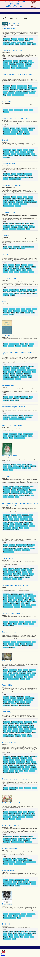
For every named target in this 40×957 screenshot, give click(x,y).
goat (17, 601)
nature (14, 153)
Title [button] (8, 25)
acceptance (6, 38)
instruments (6, 703)
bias (29, 758)
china (5, 572)
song (16, 155)
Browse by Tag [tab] (12, 23)
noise (12, 675)
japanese (5, 769)
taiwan (28, 577)
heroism (12, 375)
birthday (12, 544)
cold (16, 725)
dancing (11, 436)
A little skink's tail (8, 29)
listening (30, 152)
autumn (20, 86)
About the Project (33, 3)
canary (25, 150)
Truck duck (6, 924)
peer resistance (7, 527)
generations (32, 765)
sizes (23, 605)
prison (11, 770)
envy (34, 289)
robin (5, 155)
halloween (12, 91)
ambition (15, 836)
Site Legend (33, 5)
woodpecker (6, 157)
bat (25, 86)
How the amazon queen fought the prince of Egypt (18, 353)
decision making (26, 371)
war (17, 772)
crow (5, 40)
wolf (17, 529)
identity (26, 524)
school (5, 248)
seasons (25, 623)
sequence (11, 647)
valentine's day (25, 550)
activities (5, 128)
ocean (5, 575)
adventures (6, 86)
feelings (11, 175)
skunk (17, 44)
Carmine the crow (8, 164)
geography (14, 132)
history (28, 767)
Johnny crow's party (9, 456)
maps (21, 132)
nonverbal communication (21, 93)
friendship (12, 64)
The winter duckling (9, 870)
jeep (34, 933)
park (30, 493)
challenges (13, 87)
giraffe (27, 466)
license (10, 935)
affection (13, 721)
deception (24, 310)
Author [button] (12, 25)
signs (16, 577)
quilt (11, 863)
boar (4, 517)
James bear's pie (8, 385)
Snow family (6, 712)
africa (5, 568)
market (31, 573)
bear (11, 110)
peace (24, 375)
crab (4, 310)
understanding (20, 248)
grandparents (20, 64)
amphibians (6, 173)
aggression (14, 38)
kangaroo (33, 466)
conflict (13, 370)
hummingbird (15, 491)
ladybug (29, 491)
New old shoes (7, 558)
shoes (11, 577)
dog (31, 110)
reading (26, 548)
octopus (11, 345)
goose (14, 291)
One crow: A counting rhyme (12, 613)
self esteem (26, 133)
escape (16, 40)
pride (29, 375)
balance (26, 568)
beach (11, 486)
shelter (5, 818)
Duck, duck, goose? (9, 278)
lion (33, 312)
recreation (28, 66)
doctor (34, 266)
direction (25, 130)
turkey (13, 67)
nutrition (5, 400)
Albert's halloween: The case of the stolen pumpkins (17, 75)
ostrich (11, 314)
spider (24, 345)
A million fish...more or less (12, 50)
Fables (4, 301)
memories (17, 769)
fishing (5, 64)
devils (5, 701)
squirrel (23, 44)
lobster (5, 314)
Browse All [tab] (5, 23)
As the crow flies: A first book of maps (16, 118)
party (30, 436)
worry (18, 818)
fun (33, 89)
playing (12, 732)
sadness (5, 179)
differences (21, 198)
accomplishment (7, 366)
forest (21, 40)
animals (21, 38)
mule (23, 270)
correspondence (32, 87)
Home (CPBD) (34, 1)
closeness (24, 128)
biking (32, 568)
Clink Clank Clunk (8, 212)
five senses (6, 225)
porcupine (30, 42)
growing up (12, 202)
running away (6, 817)
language (23, 152)
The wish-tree (7, 904)
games (5, 91)
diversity (28, 763)
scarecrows (28, 417)
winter (12, 625)
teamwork (12, 229)
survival (32, 770)
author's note (6, 150)
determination (29, 520)
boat (10, 570)
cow (26, 223)
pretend (5, 789)
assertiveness (23, 60)
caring (5, 266)
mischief (5, 603)
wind (28, 678)
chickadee (6, 152)
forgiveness (24, 765)
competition (20, 698)
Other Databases (33, 7)
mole (24, 225)
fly (4, 291)
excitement (6, 312)
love (9, 730)
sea (32, 495)
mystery (11, 93)
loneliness (29, 175)
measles (28, 268)
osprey (25, 493)
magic (5, 177)
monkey (5, 526)
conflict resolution (22, 87)
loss (11, 769)
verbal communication (22, 67)
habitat (27, 40)
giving (5, 202)
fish (31, 62)
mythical (19, 862)
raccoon (21, 66)
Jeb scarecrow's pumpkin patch (13, 407)
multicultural (6, 66)
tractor (27, 937)
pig (4, 95)
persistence (6, 227)
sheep (11, 272)
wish (18, 917)
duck (9, 268)
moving (5, 770)
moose (12, 270)
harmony (5, 375)
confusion (12, 761)
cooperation (17, 813)
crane (16, 518)
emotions (5, 373)
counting (28, 622)
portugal (16, 575)
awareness (25, 515)
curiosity (11, 371)
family (26, 62)
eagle (31, 130)
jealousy (26, 291)
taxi (21, 937)
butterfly (5, 87)
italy (19, 573)
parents (10, 676)
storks (29, 293)
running (23, 293)
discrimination (20, 763)
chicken (11, 266)
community (32, 128)
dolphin (10, 522)
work (23, 419)
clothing (18, 572)
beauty (20, 196)
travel (28, 229)
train (32, 937)
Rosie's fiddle (7, 685)
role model (6, 377)
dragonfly (11, 643)
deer (10, 40)
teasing (13, 295)
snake (11, 469)
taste (17, 400)
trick (28, 44)
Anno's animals (7, 101)
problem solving (7, 605)
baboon (12, 309)
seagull (11, 155)
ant (26, 38)
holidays (19, 91)
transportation (20, 229)
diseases (27, 266)
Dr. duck (5, 255)
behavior (10, 723)
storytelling (6, 67)
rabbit (5, 44)
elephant (5, 112)
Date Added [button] (17, 25)
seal (29, 468)
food (17, 152)
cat (11, 62)
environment (6, 132)
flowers (12, 200)
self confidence (14, 377)
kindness (22, 175)
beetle (23, 309)
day (19, 130)
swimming (6, 295)
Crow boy (5, 235)
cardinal (31, 150)
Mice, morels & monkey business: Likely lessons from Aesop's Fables (20, 504)
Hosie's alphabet (8, 335)
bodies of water (24, 486)
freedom (24, 200)
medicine (5, 270)
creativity (5, 89)
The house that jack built (11, 803)
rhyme (5, 272)
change (23, 570)
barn (34, 721)
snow (5, 734)
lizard (19, 42)
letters (33, 91)
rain (10, 204)
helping (20, 291)
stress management (8, 550)
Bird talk (5, 140)
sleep (5, 678)
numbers (14, 66)
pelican (5, 293)
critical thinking (14, 89)
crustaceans (17, 310)
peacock (32, 291)
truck (19, 579)
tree (16, 497)
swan (34, 293)
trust (29, 377)
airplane (13, 756)
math (5, 93)
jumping (25, 573)
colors (30, 196)
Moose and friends (9, 536)
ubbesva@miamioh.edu (15, 952)
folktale (23, 701)
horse (18, 375)
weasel (32, 272)
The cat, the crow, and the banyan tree (16, 779)
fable (12, 312)
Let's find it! (6, 476)
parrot (5, 204)
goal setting (27, 373)
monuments (25, 769)
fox (12, 225)
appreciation (6, 368)
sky (21, 770)
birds (31, 38)
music (18, 603)
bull (9, 517)
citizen (18, 760)
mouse (11, 177)
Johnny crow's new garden (12, 425)
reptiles (11, 44)
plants (16, 495)
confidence (6, 370)
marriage (12, 815)
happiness (19, 202)
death (5, 763)
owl (24, 42)
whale (30, 345)
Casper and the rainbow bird (12, 185)
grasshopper (6, 491)
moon (26, 132)
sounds (22, 155)
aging (5, 264)
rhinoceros (18, 345)
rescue (17, 293)
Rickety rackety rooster (10, 661)
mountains (33, 769)
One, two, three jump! (10, 632)
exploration (6, 489)
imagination (6, 42)
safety (5, 647)
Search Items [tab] (20, 23)
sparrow (28, 155)
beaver (12, 223)
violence (18, 379)
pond (11, 293)
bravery (28, 696)
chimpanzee (32, 931)
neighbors (23, 436)
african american (7, 60)
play (10, 575)
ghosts (5, 767)
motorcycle (28, 935)
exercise (11, 701)
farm (9, 623)
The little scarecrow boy (11, 825)
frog (16, 175)
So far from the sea (9, 742)
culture (33, 761)
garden (17, 436)
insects (13, 42)
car (22, 223)
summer (5, 625)
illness (22, 268)
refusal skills (16, 605)
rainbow (16, 204)
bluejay (19, 150)
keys (4, 935)
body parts (24, 264)
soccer (22, 577)
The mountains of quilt (10, 848)
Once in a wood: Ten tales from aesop (16, 585)
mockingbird (6, 153)
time (9, 95)
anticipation (33, 756)
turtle (33, 44)
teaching (17, 606)
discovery (27, 89)
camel (29, 464)
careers (5, 62)
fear (15, 599)
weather (18, 205)
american (5, 696)
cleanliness (11, 572)
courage (5, 518)
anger (26, 756)
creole (16, 62)
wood (17, 885)
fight (21, 729)
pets (10, 495)
